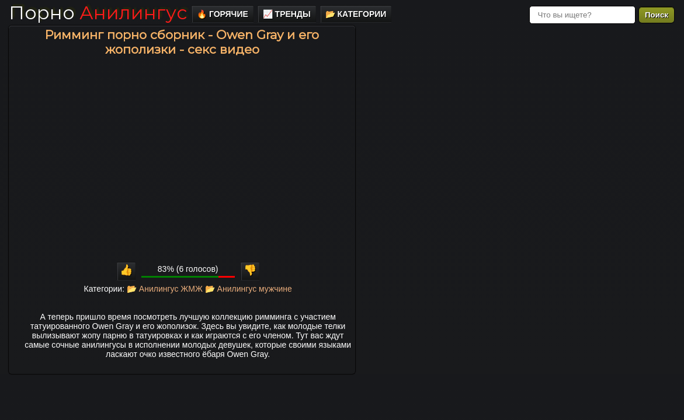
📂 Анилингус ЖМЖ (165, 288)
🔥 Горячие (222, 14)
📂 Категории (356, 14)
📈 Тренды (287, 14)
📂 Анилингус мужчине (248, 288)
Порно (98, 12)
